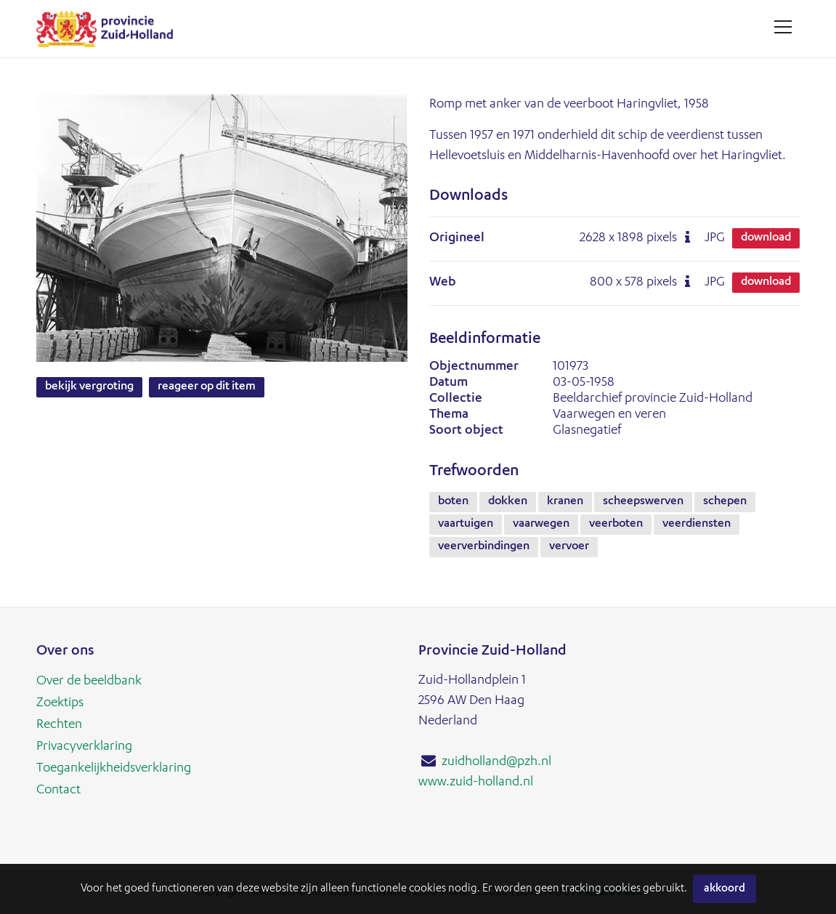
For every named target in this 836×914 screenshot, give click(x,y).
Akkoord (724, 889)
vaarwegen (541, 524)
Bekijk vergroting (89, 387)
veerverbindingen (483, 547)
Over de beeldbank (89, 681)
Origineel (456, 238)
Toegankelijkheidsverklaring (113, 768)
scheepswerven (643, 502)
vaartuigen (465, 524)
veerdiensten (696, 524)
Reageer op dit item (207, 387)
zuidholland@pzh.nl (496, 762)
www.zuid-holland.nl (475, 782)
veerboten (616, 524)
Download (766, 238)
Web (442, 282)
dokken (507, 502)
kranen (565, 502)
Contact (58, 790)
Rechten (59, 725)
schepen (725, 502)
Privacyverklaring (84, 747)
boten (453, 502)
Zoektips (60, 703)
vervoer (569, 547)
